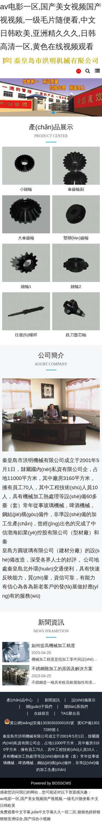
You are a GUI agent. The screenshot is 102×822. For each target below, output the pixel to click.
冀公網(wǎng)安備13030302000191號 (39, 723)
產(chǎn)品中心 (20, 700)
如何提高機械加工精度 (53, 645)
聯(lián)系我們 (76, 706)
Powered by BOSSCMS (51, 783)
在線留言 (41, 713)
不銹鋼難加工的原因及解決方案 (62, 668)
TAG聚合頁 (70, 713)
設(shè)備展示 (83, 700)
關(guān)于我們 (39, 706)
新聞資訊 (52, 700)
